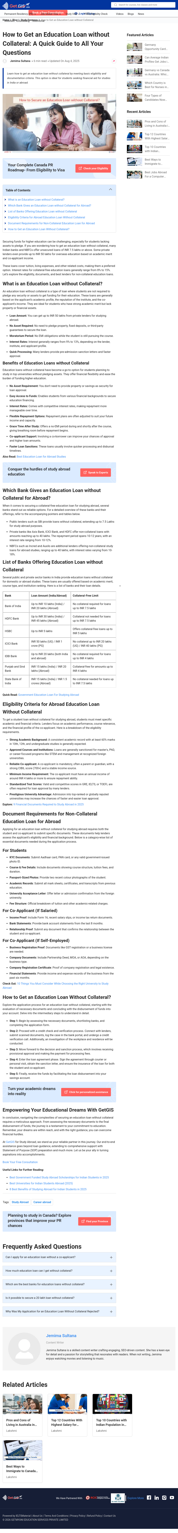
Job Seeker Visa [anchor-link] (51, 13)
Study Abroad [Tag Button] (20, 1202)
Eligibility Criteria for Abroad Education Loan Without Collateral (46, 217)
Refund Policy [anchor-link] (94, 1515)
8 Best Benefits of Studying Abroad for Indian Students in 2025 (48, 1189)
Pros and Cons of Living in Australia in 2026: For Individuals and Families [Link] (157, 124)
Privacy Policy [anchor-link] (77, 1515)
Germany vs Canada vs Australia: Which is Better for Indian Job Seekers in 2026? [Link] (157, 73)
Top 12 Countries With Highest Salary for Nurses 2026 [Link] (157, 137)
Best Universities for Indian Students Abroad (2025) (41, 1183)
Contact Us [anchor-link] (110, 1515)
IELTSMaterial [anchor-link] (23, 1515)
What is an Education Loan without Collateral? (36, 199)
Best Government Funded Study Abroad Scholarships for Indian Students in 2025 (59, 1177)
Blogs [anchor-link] (130, 13)
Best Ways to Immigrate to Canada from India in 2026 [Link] (156, 162)
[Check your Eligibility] (93, 168)
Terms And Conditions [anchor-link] (56, 1515)
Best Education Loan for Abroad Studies (41, 456)
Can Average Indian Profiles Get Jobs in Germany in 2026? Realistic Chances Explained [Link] (157, 60)
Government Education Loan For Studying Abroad (48, 694)
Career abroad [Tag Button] (42, 1202)
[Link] (134, 124)
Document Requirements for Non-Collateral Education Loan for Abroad (51, 223)
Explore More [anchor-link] (135, 1498)
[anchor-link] (12, 1498)
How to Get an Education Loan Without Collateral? (38, 229)
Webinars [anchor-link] (9, 20)
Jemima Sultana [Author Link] (20, 61)
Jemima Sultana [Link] (61, 1335)
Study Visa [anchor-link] (73, 13)
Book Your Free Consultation (20, 1162)
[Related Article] (22, 1415)
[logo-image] (16, 6)
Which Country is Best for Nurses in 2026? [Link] (156, 85)
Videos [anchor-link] (119, 13)
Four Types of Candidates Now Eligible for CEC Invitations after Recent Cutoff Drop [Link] (156, 98)
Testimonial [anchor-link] (38, 20)
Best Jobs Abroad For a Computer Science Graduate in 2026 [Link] (157, 175)
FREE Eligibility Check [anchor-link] (97, 13)
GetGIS (10, 1142)
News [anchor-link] (140, 13)
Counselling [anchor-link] (23, 20)
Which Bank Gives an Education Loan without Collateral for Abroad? (49, 205)
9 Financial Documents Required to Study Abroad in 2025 (48, 804)
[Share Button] (114, 61)
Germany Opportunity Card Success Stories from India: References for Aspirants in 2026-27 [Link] (156, 47)
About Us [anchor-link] (38, 1515)
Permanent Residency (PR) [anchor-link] (20, 13)
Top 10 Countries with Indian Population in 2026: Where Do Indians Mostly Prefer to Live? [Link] (157, 149)
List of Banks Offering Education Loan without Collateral (42, 211)
